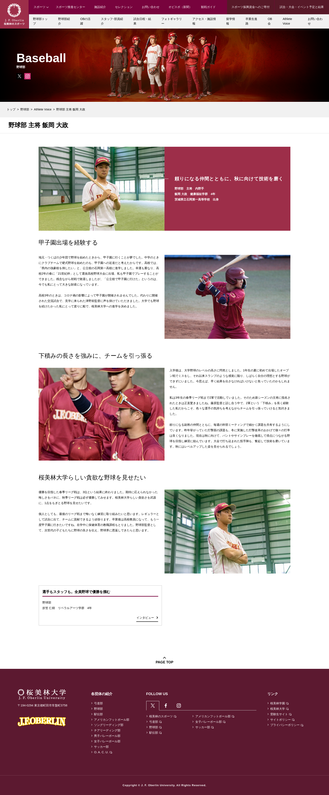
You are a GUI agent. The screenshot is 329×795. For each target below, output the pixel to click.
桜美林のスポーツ (162, 717)
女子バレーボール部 (107, 741)
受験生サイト (280, 714)
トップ (11, 109)
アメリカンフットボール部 (111, 719)
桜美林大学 (279, 708)
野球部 (24, 109)
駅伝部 (98, 714)
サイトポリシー (282, 719)
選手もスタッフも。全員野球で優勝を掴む (76, 592)
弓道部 (98, 703)
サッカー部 (101, 746)
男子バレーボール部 (107, 735)
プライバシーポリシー (286, 725)
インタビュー (145, 617)
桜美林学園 (279, 703)
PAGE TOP (164, 662)
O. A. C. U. (103, 752)
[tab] (153, 706)
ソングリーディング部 (108, 725)
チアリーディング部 (107, 730)
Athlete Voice (43, 109)
